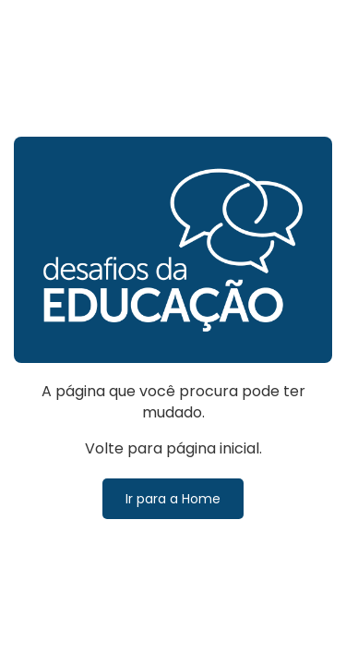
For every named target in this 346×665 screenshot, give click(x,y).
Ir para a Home (173, 499)
